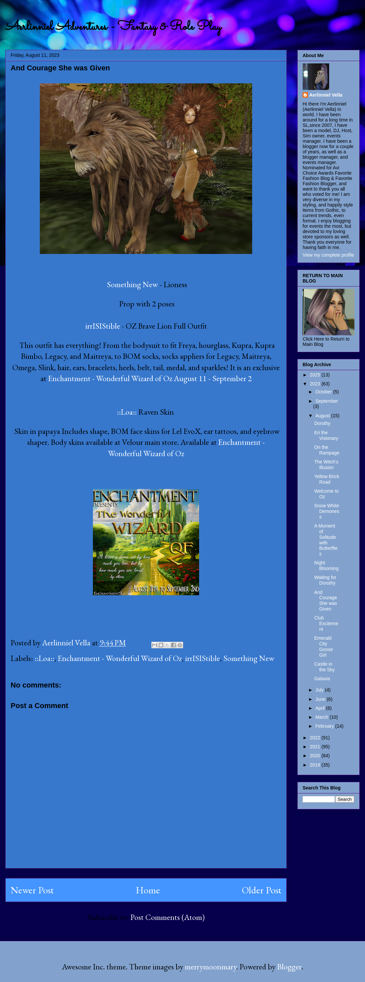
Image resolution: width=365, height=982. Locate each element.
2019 (316, 765)
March (322, 717)
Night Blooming (326, 565)
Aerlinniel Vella (325, 95)
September (326, 401)
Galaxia (322, 678)
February (325, 726)
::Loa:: (127, 412)
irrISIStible (102, 326)
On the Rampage (326, 450)
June (321, 699)
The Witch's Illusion (326, 464)
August (323, 415)
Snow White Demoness (326, 511)
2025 (316, 374)
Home (148, 890)
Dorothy (322, 423)
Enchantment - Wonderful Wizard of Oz (120, 658)
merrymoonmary (210, 966)
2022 (316, 737)
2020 (316, 755)
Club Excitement (326, 623)
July (320, 690)
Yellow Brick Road (326, 479)
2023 (316, 383)
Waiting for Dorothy (325, 580)
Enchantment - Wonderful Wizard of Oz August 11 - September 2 (150, 378)
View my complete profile (328, 255)
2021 (316, 746)
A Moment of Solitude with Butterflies (325, 539)
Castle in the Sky (324, 666)
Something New (131, 284)
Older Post (261, 890)
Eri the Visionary (326, 435)
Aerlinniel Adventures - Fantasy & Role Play (113, 27)
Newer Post (32, 890)
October (324, 391)
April (320, 708)
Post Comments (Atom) (167, 917)
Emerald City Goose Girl (323, 646)
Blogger (289, 966)
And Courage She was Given (325, 601)
